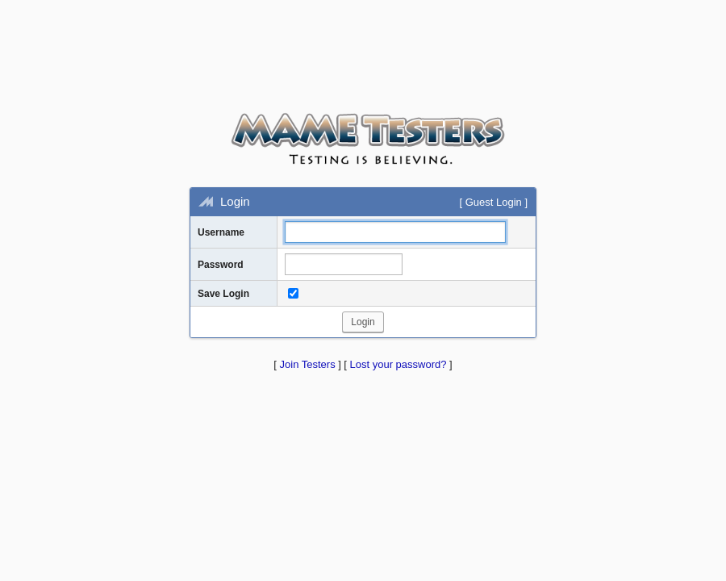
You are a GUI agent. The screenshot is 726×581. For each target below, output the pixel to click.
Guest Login (493, 202)
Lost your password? (398, 364)
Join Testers (308, 364)
